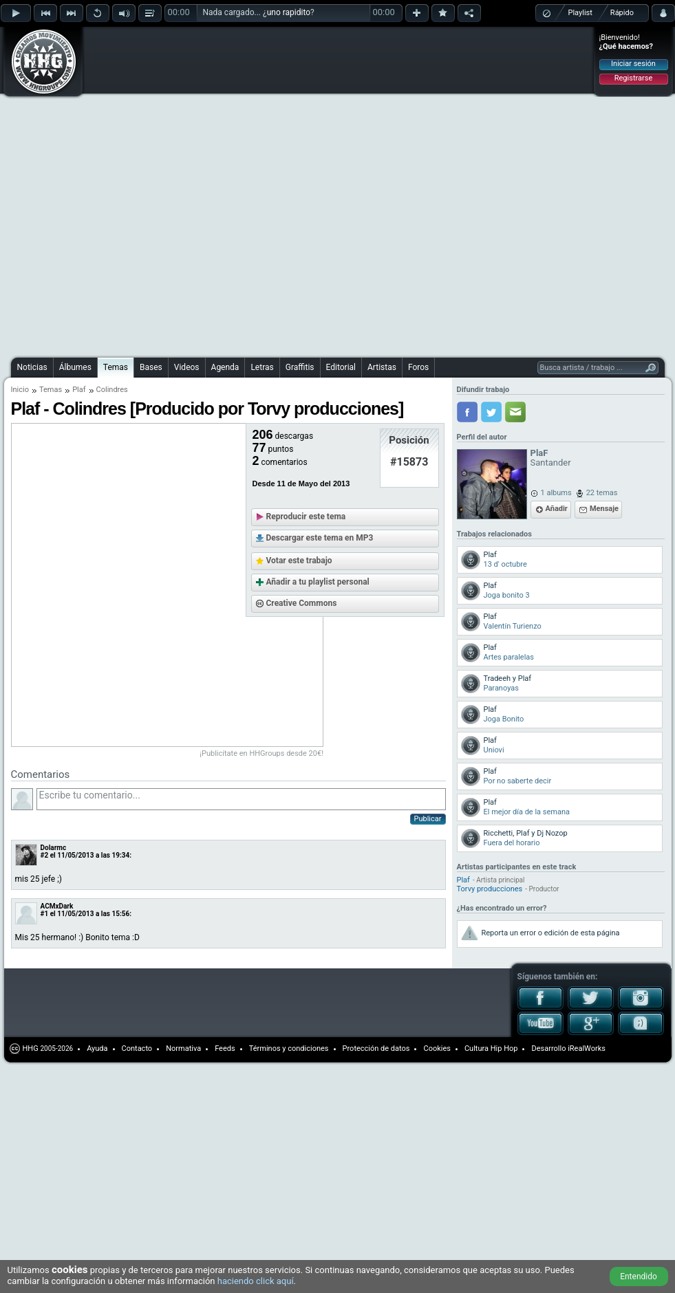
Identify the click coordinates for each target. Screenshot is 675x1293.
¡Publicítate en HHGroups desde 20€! (262, 753)
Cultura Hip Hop (491, 1048)
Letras (261, 367)
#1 (45, 913)
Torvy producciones (490, 888)
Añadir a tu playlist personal (317, 582)
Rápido (622, 12)
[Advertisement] (162, 190)
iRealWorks (587, 1048)
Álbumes (75, 367)
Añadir (557, 508)
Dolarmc (54, 847)
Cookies (436, 1048)
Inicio (20, 389)
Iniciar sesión (633, 63)
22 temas (602, 492)
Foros (418, 367)
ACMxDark (57, 906)
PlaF (539, 453)
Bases (151, 367)
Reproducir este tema (306, 516)
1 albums (556, 492)
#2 (45, 855)
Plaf (78, 389)
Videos (187, 367)
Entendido (638, 1276)
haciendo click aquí (255, 1281)
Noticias (32, 367)
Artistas (381, 367)
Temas (115, 367)
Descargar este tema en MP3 (320, 538)
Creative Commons (301, 603)
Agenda (225, 367)
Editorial (341, 367)
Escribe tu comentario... (241, 799)
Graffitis (300, 367)
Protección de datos (376, 1048)
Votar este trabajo (299, 560)
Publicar (428, 818)
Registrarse (633, 78)
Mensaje (604, 508)
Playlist (580, 12)
